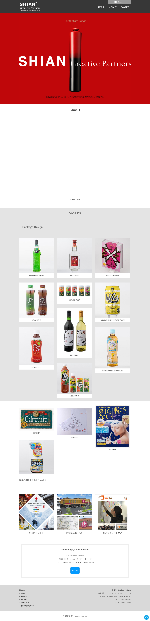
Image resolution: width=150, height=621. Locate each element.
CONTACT (25, 603)
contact (75, 570)
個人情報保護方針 (27, 606)
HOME (101, 7)
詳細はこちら (75, 199)
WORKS (125, 7)
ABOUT (113, 7)
